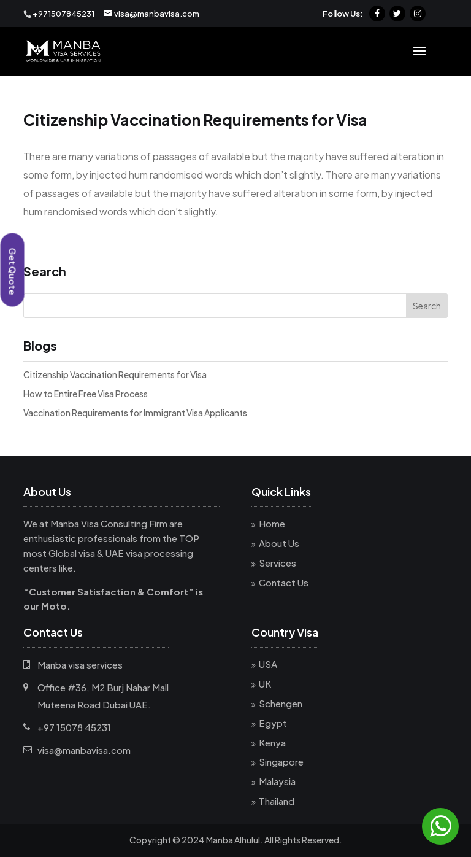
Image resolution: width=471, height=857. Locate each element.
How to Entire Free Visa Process (85, 393)
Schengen (280, 703)
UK (265, 683)
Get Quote (12, 271)
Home (272, 523)
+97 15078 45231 (74, 727)
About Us (279, 543)
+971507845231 (63, 13)
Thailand (276, 801)
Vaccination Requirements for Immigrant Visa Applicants (135, 412)
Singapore (281, 761)
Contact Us (283, 582)
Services (277, 562)
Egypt (273, 723)
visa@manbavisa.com (84, 750)
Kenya (272, 742)
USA (268, 664)
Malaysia (277, 781)
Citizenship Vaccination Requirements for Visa (115, 374)
